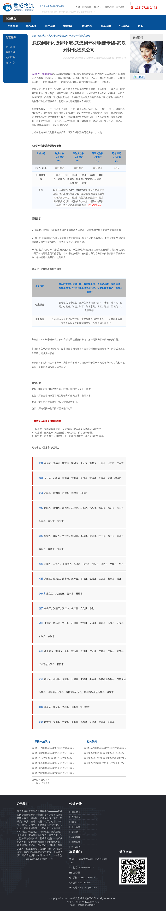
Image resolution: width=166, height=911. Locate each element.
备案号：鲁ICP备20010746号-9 (83, 901)
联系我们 (120, 6)
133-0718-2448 (146, 7)
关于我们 (10, 47)
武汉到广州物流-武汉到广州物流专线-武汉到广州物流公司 (61, 747)
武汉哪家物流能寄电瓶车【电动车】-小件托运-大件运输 (112, 762)
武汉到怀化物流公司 (80, 35)
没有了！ (45, 779)
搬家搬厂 (68, 26)
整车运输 (106, 26)
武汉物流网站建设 (87, 905)
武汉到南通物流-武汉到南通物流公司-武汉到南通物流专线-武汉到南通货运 (69, 752)
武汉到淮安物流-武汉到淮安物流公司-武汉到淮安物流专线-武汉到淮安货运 (69, 762)
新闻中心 (98, 6)
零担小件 (31, 26)
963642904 (85, 882)
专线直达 (12, 26)
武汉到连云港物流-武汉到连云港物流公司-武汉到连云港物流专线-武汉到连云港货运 (74, 757)
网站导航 (86, 6)
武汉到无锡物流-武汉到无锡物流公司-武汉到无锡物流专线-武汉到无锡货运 (69, 773)
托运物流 (124, 26)
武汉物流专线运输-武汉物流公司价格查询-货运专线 (109, 752)
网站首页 (75, 812)
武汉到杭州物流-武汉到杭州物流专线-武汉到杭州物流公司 (113, 747)
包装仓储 (10, 52)
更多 (140, 26)
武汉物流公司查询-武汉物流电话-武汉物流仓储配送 (109, 757)
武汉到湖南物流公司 (58, 35)
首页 (78, 6)
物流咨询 (109, 6)
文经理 (76, 872)
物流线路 (87, 26)
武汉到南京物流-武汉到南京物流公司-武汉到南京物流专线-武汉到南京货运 (69, 767)
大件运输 (50, 26)
